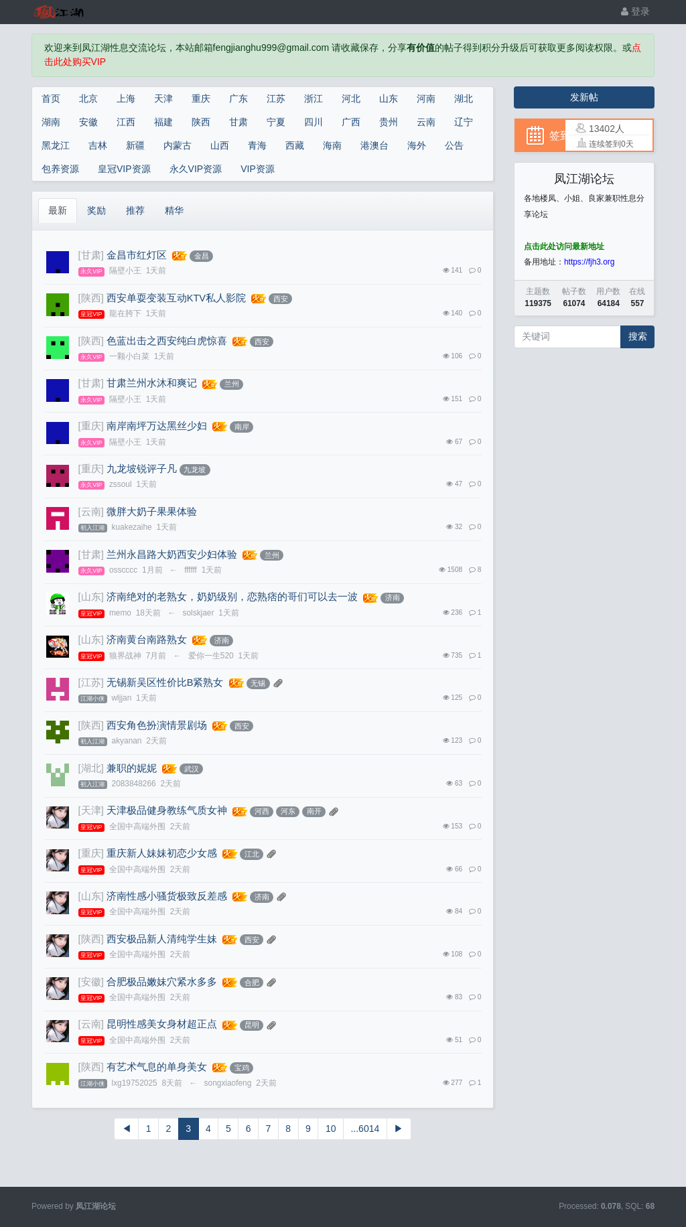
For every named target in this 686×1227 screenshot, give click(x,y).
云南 (426, 122)
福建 (163, 122)
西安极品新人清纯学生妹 (162, 939)
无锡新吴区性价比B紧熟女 (165, 682)
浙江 (313, 98)
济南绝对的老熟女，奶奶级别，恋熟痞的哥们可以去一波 (232, 596)
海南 (332, 145)
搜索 (637, 336)
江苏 (276, 98)
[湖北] (91, 768)
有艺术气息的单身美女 (157, 1067)
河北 (351, 98)
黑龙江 (56, 145)
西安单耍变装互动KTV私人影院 (176, 298)
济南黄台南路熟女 (147, 639)
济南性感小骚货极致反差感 (167, 896)
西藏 (294, 145)
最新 (57, 210)
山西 (219, 145)
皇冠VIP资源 (124, 168)
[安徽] (91, 982)
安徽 (88, 122)
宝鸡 (241, 1068)
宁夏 (276, 122)
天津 (163, 98)
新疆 (135, 145)
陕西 (201, 122)
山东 (388, 98)
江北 (252, 854)
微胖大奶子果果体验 (152, 511)
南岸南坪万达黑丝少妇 (157, 426)
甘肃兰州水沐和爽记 (152, 383)
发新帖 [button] (584, 97)
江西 (126, 122)
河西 (262, 811)
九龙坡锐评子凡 (142, 468)
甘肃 (238, 122)
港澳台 (374, 145)
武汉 (191, 769)
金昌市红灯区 (137, 255)
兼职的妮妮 (132, 768)
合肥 (252, 983)
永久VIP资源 (195, 168)
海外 (416, 145)
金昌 (201, 256)
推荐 (135, 210)
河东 (288, 811)
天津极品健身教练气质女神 (167, 810)
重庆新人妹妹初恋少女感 (162, 853)
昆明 (252, 1025)
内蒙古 (177, 145)
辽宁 (463, 122)
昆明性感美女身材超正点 (162, 1024)
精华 (174, 210)
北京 (88, 98)
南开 (314, 811)
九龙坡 (195, 469)
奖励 (96, 210)
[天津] (91, 810)
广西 (351, 122)
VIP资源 (258, 168)
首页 (51, 98)
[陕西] (91, 298)
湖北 (463, 98)
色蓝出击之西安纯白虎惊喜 (167, 341)
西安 (280, 299)
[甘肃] (91, 255)
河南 (426, 98)
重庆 (201, 98)
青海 (257, 145)
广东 (238, 98)
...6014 (364, 1128)
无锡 (258, 683)
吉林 (97, 145)
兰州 (231, 384)
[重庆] (91, 426)
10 (331, 1128)
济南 (392, 597)
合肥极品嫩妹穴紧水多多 (162, 982)
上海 (126, 98)
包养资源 (60, 168)
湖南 (51, 122)
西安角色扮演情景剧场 (157, 725)
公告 (454, 145)
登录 (635, 11)
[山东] (91, 596)
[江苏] (91, 682)
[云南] (91, 511)
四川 (313, 122)
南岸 (241, 427)
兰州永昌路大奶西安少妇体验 (172, 554)
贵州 (388, 122)
